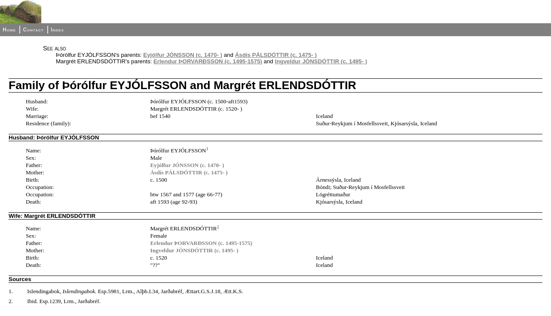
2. (11, 301)
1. (11, 291)
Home (9, 30)
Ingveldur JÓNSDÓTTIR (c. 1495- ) (321, 61)
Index (57, 30)
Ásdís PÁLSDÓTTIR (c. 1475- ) (276, 55)
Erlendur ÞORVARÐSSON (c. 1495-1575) (207, 61)
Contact (33, 30)
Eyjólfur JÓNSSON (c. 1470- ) (182, 55)
